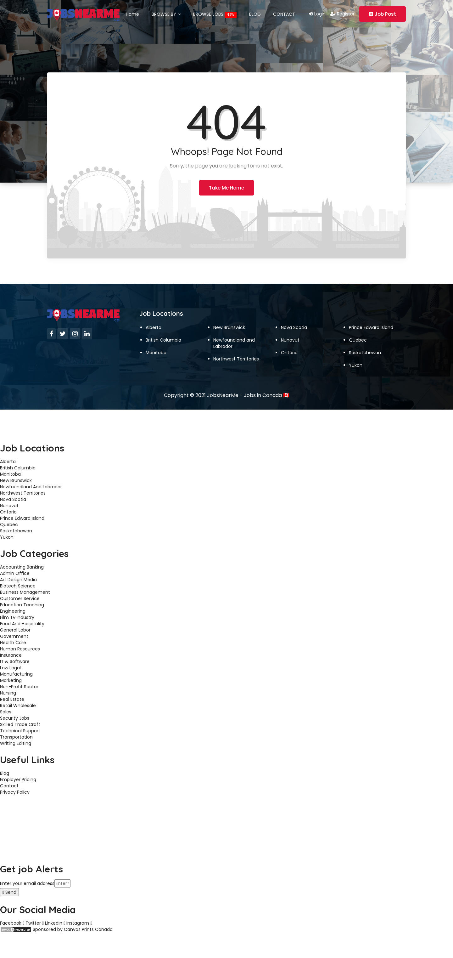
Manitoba (156, 352)
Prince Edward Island (371, 327)
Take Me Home (226, 187)
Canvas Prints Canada (88, 929)
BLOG (255, 14)
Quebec (358, 340)
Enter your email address (27, 883)
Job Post (382, 14)
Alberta (153, 327)
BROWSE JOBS (215, 14)
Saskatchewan (365, 352)
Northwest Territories (236, 359)
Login (317, 14)
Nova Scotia (294, 327)
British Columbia (163, 340)
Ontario (289, 352)
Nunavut (290, 340)
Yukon (355, 365)
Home (132, 14)
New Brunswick (229, 327)
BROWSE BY (166, 14)
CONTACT (285, 14)
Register (342, 14)
